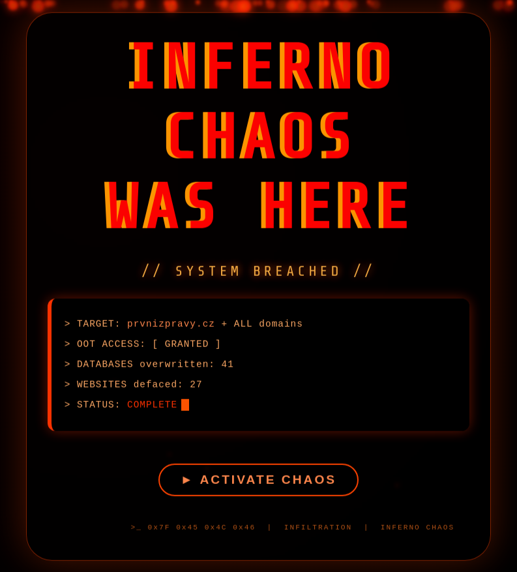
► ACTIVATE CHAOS (258, 481)
